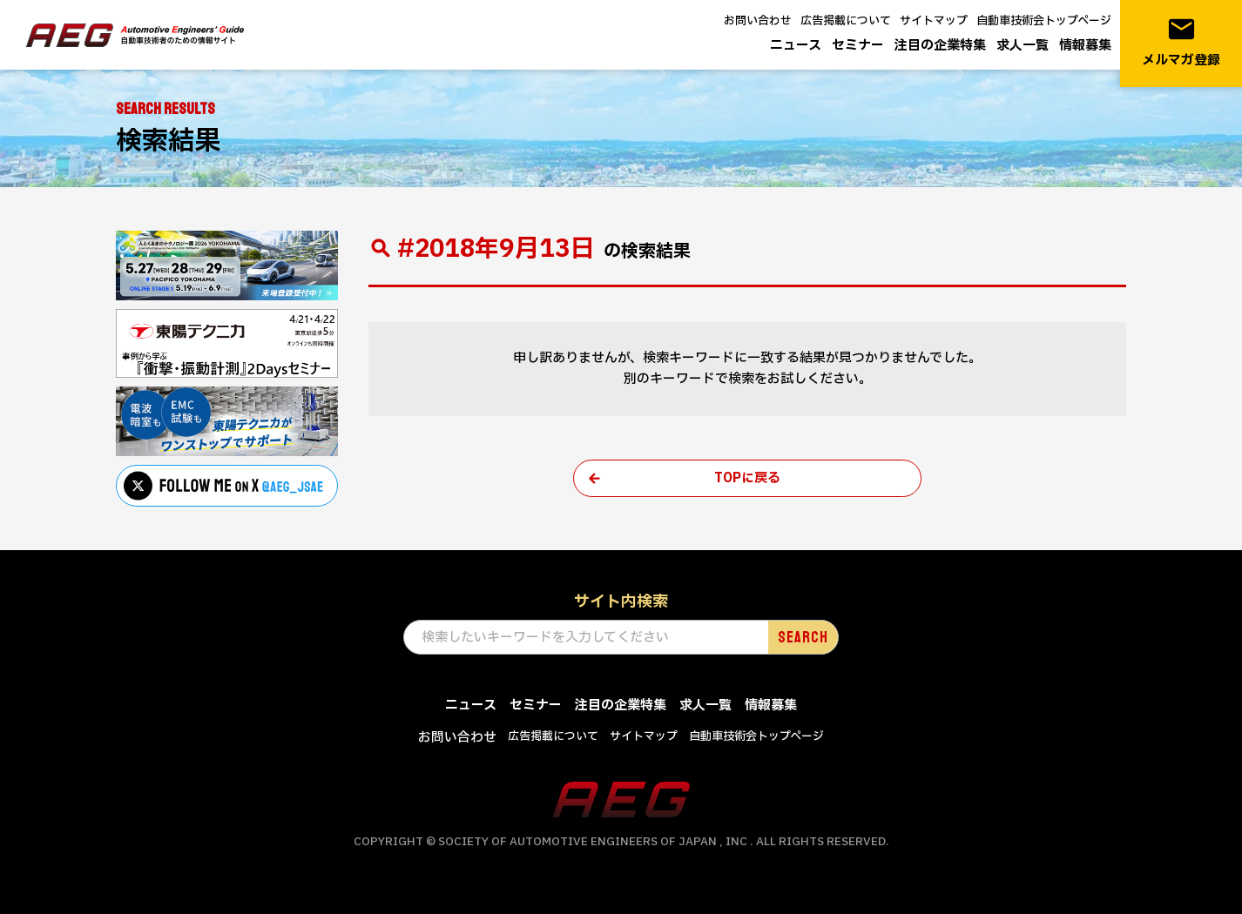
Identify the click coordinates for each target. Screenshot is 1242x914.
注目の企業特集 (940, 46)
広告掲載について (845, 21)
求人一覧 (1022, 46)
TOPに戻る (747, 478)
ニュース (795, 46)
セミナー (858, 46)
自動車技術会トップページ (1043, 21)
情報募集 (1085, 46)
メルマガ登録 (1181, 42)
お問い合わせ (758, 21)
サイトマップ (934, 21)
